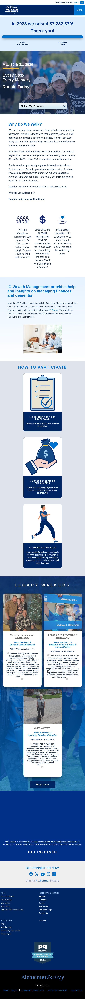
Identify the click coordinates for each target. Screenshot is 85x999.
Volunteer (42, 900)
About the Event (7, 896)
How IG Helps (6, 900)
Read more (42, 784)
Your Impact (5, 903)
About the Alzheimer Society (12, 910)
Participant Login (45, 910)
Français (42, 920)
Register (42, 896)
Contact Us (43, 913)
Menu (79, 10)
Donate (42, 903)
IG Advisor (53, 310)
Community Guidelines (32, 990)
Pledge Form (6, 934)
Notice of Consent (57, 990)
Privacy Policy (10, 990)
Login (76, 2)
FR (82, 2)
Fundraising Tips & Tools (10, 931)
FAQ (2, 924)
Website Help (6, 927)
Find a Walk (43, 906)
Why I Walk (5, 906)
